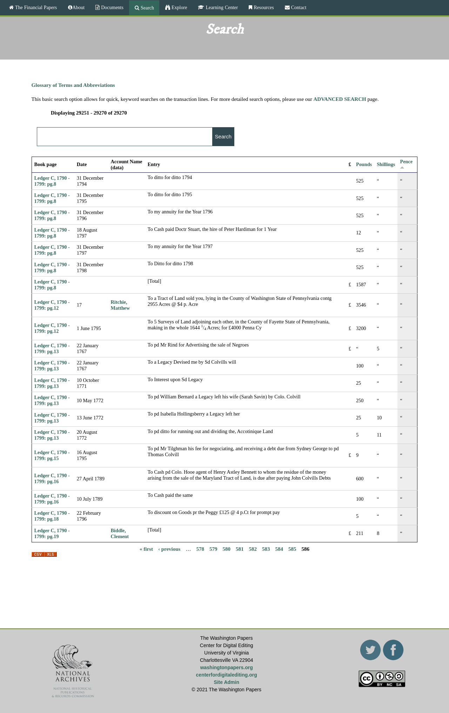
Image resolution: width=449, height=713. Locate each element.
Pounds (364, 164)
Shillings (386, 164)
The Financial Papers (35, 7)
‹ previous (169, 548)
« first (146, 548)
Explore (178, 7)
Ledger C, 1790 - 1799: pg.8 (52, 181)
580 (226, 548)
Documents (111, 7)
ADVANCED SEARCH (340, 99)
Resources (263, 7)
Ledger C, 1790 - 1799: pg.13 (52, 348)
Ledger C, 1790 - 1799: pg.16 (52, 478)
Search (146, 7)
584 (279, 548)
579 (213, 548)
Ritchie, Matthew (120, 305)
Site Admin (226, 682)
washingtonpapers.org (226, 667)
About (78, 7)
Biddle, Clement (120, 533)
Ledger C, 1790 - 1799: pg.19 (52, 533)
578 (200, 548)
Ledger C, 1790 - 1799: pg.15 (52, 455)
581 (240, 548)
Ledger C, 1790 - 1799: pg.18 (52, 516)
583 (266, 548)
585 (292, 548)
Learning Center (221, 7)
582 (253, 548)
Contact (298, 7)
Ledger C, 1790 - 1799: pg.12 (52, 305)
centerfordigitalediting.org (226, 675)
